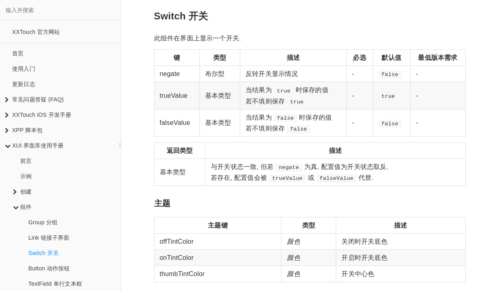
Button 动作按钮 (49, 268)
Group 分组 (42, 222)
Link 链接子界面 (49, 237)
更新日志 (23, 84)
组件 (22, 207)
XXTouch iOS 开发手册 (38, 115)
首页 (17, 53)
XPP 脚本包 (23, 130)
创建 (22, 191)
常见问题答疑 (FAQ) (34, 99)
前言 (26, 161)
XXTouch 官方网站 (36, 32)
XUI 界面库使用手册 (34, 145)
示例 (26, 176)
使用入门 (23, 68)
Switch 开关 (43, 253)
